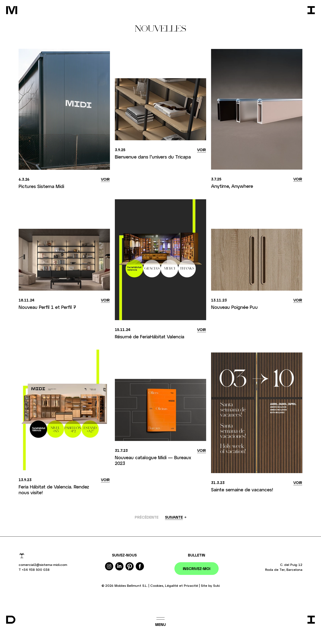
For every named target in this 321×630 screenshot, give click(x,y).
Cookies (156, 585)
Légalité (171, 585)
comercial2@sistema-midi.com (43, 565)
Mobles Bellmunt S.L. (130, 585)
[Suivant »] (175, 517)
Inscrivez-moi (196, 568)
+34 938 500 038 (36, 569)
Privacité (191, 585)
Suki (216, 585)
